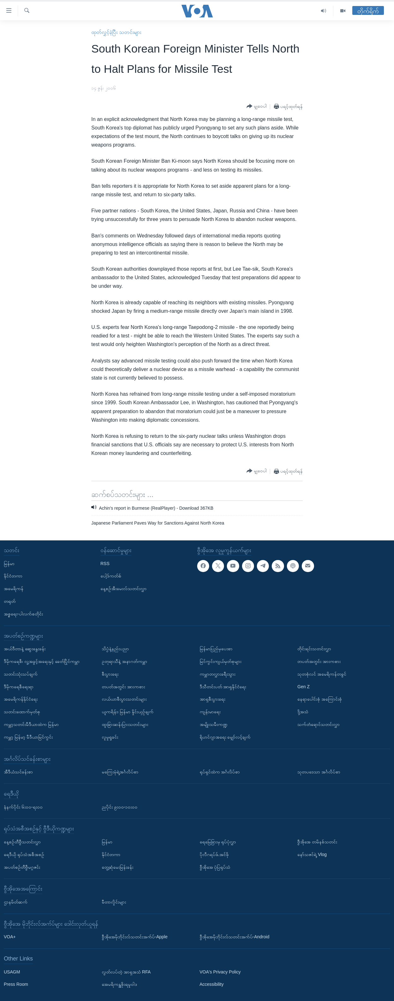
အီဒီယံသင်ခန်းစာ (18, 771)
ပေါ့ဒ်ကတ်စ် (110, 575)
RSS (105, 563)
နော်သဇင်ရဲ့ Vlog (312, 854)
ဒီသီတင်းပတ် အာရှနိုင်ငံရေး (223, 686)
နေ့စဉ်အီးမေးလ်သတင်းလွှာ (123, 588)
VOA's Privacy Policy (220, 971)
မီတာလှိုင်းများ (114, 901)
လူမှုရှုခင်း (110, 737)
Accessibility (212, 984)
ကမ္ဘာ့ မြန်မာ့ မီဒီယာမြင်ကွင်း (28, 737)
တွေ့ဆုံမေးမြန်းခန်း (117, 866)
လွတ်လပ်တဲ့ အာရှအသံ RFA (126, 971)
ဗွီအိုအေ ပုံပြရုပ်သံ (215, 866)
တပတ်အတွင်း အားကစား (123, 686)
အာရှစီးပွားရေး (212, 699)
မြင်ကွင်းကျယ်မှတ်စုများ (220, 661)
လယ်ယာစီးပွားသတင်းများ (124, 699)
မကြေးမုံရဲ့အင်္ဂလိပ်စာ (120, 771)
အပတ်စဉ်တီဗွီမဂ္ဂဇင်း (22, 866)
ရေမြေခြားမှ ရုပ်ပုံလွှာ (218, 841)
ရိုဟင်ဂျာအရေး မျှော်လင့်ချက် (225, 737)
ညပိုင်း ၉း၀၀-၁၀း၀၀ (120, 806)
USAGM (12, 971)
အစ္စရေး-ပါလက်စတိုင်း (23, 613)
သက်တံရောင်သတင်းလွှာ (318, 724)
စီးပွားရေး (110, 674)
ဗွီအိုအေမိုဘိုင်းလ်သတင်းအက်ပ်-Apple (134, 936)
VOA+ (10, 936)
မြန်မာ (9, 563)
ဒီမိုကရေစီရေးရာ (18, 686)
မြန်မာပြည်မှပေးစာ (216, 648)
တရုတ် (9, 601)
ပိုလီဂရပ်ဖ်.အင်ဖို (214, 854)
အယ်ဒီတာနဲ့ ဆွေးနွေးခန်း (24, 648)
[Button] (256, 106)
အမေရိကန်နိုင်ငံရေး (21, 699)
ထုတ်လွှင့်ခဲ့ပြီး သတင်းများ (116, 32)
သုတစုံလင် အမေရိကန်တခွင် (321, 674)
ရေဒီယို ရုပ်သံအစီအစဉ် (24, 854)
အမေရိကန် (13, 588)
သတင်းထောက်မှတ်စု (22, 711)
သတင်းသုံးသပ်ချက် (21, 674)
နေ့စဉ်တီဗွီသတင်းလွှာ (22, 841)
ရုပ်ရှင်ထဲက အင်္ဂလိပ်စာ (220, 771)
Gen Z (303, 686)
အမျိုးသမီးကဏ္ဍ (213, 724)
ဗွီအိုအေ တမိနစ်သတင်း (317, 841)
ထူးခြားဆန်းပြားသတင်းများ (125, 724)
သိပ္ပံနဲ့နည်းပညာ (115, 648)
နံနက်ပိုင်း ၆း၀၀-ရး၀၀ (23, 806)
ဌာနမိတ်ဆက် (15, 901)
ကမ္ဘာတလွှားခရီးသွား (217, 674)
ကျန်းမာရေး (210, 711)
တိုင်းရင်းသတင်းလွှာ (314, 648)
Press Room (16, 984)
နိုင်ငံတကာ (13, 575)
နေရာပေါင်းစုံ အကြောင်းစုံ (319, 699)
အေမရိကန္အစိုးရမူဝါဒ (119, 984)
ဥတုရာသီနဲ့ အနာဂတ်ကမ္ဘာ (124, 661)
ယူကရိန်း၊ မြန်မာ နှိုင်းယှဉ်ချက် (128, 711)
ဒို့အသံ (302, 711)
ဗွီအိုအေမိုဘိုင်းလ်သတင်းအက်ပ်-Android (235, 936)
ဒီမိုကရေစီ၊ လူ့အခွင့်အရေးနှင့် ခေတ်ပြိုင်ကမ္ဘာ (42, 661)
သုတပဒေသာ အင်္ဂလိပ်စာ (318, 771)
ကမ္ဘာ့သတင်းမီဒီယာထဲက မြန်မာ (31, 724)
